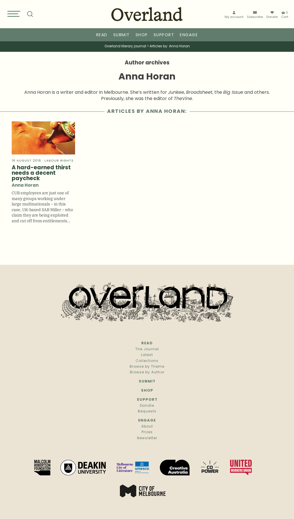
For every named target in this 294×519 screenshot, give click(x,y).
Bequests (147, 411)
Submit (121, 35)
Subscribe (255, 15)
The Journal (147, 349)
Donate (272, 15)
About (147, 426)
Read (102, 35)
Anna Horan (25, 186)
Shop (142, 35)
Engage (189, 35)
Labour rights (59, 160)
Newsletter (147, 438)
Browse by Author (147, 372)
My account (234, 15)
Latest (147, 355)
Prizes (147, 432)
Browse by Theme (147, 367)
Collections (147, 361)
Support (164, 35)
